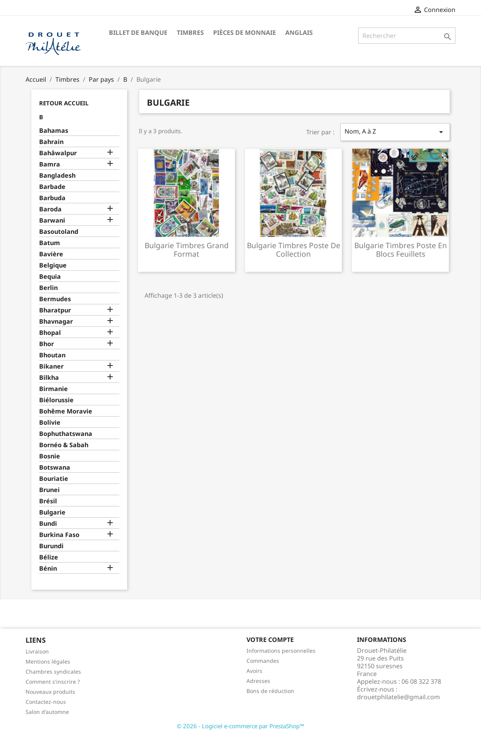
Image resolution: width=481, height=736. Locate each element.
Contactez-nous (46, 701)
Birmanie (53, 389)
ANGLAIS (299, 32)
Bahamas (53, 131)
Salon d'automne (47, 711)
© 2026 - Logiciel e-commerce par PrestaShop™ (240, 726)
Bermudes (55, 299)
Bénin (48, 568)
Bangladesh (57, 176)
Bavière (51, 254)
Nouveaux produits (50, 691)
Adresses (258, 681)
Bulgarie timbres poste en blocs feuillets (400, 249)
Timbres (190, 32)
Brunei (49, 490)
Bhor (46, 344)
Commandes (263, 660)
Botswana (54, 467)
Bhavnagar (56, 321)
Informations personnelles (281, 650)
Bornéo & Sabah (63, 445)
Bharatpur (55, 310)
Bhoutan (52, 355)
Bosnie (49, 456)
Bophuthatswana (65, 434)
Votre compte (270, 639)
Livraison (37, 651)
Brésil (48, 501)
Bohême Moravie (65, 411)
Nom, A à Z (395, 132)
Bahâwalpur (58, 153)
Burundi (51, 546)
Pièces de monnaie (244, 32)
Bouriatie (53, 479)
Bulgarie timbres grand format (187, 249)
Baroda (50, 209)
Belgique (53, 265)
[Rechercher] (406, 35)
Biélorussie (56, 400)
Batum (49, 243)
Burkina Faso (59, 535)
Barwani (52, 220)
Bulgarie (52, 512)
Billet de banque (138, 32)
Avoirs (254, 670)
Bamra (49, 164)
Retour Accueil (63, 103)
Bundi (48, 524)
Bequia (50, 277)
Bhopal (50, 333)
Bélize (48, 557)
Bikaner (51, 366)
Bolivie (49, 423)
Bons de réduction (270, 691)
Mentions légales (48, 661)
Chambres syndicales (53, 671)
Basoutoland (58, 232)
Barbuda (52, 198)
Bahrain (51, 142)
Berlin (48, 288)
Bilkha (49, 378)
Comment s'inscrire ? (53, 681)
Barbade (52, 187)
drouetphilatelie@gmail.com (398, 697)
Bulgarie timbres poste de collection (293, 249)
